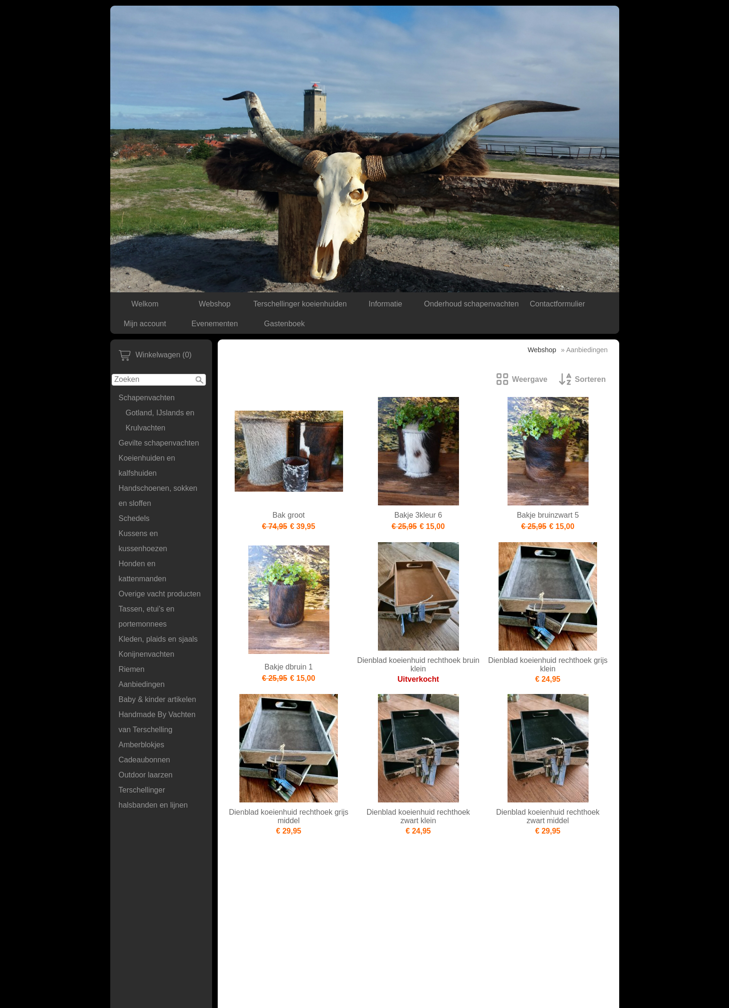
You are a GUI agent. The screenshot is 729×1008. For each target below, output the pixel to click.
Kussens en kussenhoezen (143, 541)
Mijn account (145, 324)
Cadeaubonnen (144, 760)
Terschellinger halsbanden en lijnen (153, 797)
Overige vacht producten (160, 594)
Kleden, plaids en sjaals (158, 639)
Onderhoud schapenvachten (471, 304)
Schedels (134, 518)
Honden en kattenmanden (142, 571)
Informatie (385, 304)
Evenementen (214, 324)
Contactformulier (557, 304)
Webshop (214, 304)
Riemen (132, 669)
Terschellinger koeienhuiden (300, 304)
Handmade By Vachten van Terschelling (157, 722)
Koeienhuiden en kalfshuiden (147, 465)
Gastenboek (284, 324)
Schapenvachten (147, 398)
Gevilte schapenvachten (159, 443)
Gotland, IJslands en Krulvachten (160, 420)
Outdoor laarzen (146, 775)
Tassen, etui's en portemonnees (147, 616)
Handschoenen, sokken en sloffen (158, 495)
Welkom (145, 304)
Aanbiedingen (142, 684)
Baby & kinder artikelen (158, 699)
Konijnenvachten (146, 654)
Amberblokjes (141, 745)
